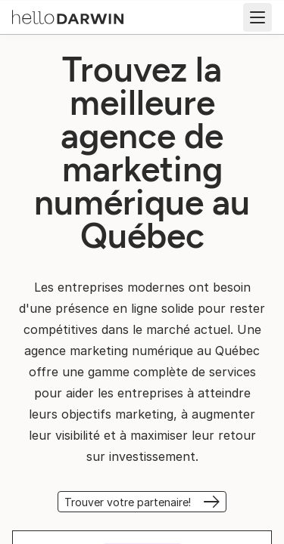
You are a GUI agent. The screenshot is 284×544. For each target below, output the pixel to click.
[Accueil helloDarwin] (67, 15)
